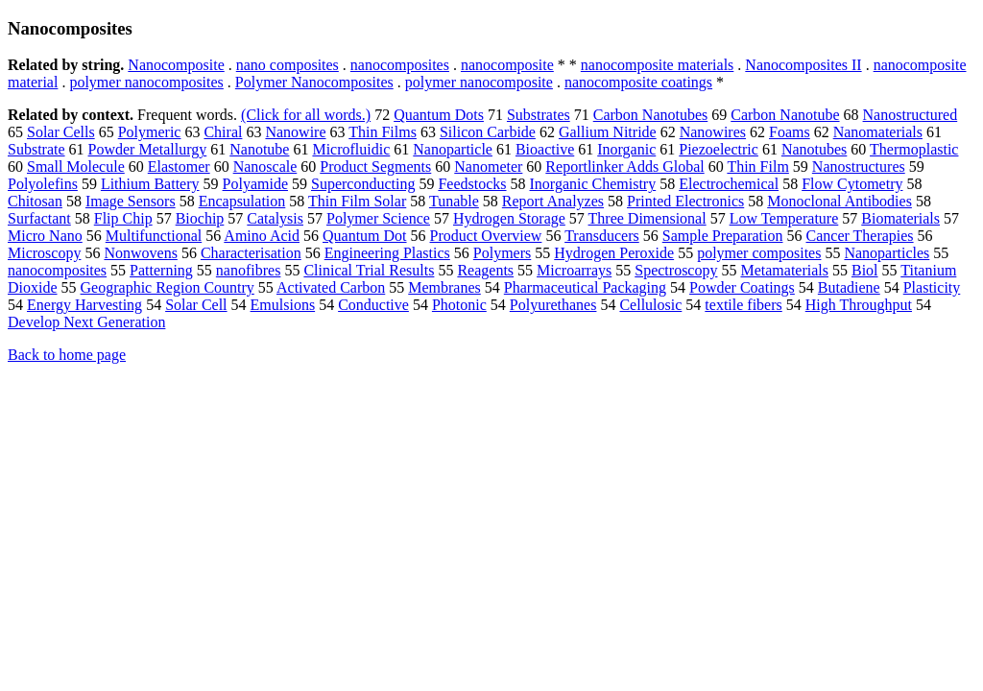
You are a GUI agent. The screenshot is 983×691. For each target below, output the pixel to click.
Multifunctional (154, 235)
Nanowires (713, 132)
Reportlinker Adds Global (624, 166)
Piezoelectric (718, 149)
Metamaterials (784, 270)
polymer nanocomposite (479, 82)
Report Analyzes (553, 201)
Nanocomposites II (803, 65)
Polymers (502, 253)
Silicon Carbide (488, 132)
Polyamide (255, 184)
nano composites (287, 65)
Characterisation (251, 253)
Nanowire (295, 132)
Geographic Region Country (167, 287)
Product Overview (486, 235)
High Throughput (858, 305)
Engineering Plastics (387, 253)
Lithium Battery (150, 184)
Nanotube (259, 149)
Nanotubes (814, 149)
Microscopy (44, 253)
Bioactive (544, 149)
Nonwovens (140, 253)
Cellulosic (650, 305)
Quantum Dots (439, 115)
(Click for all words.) (306, 115)
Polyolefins (43, 184)
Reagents (485, 270)
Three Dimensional (647, 218)
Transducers (601, 235)
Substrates (538, 115)
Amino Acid (262, 235)
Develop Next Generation (86, 322)
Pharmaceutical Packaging (585, 287)
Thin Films (382, 132)
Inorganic (626, 149)
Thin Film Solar (357, 201)
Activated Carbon (330, 287)
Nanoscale (265, 166)
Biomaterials (900, 218)
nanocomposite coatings (638, 82)
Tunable (454, 201)
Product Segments (375, 166)
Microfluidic (351, 149)
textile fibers (743, 305)
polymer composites (759, 253)
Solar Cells (61, 132)
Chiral (223, 132)
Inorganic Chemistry (593, 184)
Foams (789, 132)
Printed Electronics (685, 201)
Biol (864, 270)
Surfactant (39, 218)
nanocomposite (507, 65)
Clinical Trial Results (368, 270)
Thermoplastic (914, 149)
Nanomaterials (878, 132)
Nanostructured (910, 115)
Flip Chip (123, 218)
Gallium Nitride (608, 132)
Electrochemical (729, 184)
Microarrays (574, 270)
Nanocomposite (176, 65)
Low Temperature (784, 218)
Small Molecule (76, 166)
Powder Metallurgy (147, 149)
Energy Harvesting (84, 305)
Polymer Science (378, 218)
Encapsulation (242, 201)
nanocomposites (399, 65)
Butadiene (849, 287)
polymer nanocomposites (146, 82)
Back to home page (67, 354)
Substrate (36, 149)
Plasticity (932, 287)
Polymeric (149, 132)
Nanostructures (858, 166)
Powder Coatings (742, 287)
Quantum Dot (365, 235)
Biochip (200, 218)
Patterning (161, 270)
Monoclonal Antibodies (839, 201)
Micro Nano (45, 235)
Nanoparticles (886, 253)
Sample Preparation (722, 235)
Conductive (373, 305)
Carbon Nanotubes (650, 115)
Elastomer (179, 166)
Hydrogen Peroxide (614, 253)
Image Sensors (130, 201)
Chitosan (35, 201)
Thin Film (757, 166)
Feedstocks (472, 184)
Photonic (459, 305)
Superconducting (363, 184)
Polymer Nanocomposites (314, 82)
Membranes (444, 287)
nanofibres (248, 270)
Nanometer (488, 166)
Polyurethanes (553, 305)
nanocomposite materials (657, 65)
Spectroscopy (676, 270)
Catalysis (275, 218)
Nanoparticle (452, 149)
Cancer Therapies (860, 235)
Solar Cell (196, 305)
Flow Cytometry (852, 184)
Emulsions (283, 305)
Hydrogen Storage (509, 218)
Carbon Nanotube (785, 115)
